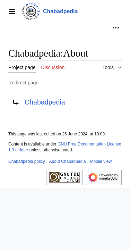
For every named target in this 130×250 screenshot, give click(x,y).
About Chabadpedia (67, 161)
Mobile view (101, 161)
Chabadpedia (45, 102)
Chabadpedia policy (26, 161)
